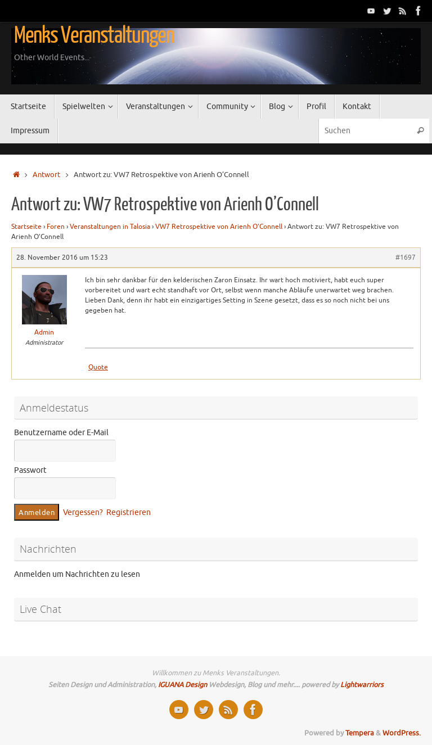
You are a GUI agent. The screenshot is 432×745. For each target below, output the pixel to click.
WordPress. (401, 733)
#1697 (405, 257)
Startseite (26, 226)
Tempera (359, 733)
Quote (98, 367)
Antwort (46, 174)
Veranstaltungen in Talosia (110, 226)
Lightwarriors (362, 684)
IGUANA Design (182, 684)
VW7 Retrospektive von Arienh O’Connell (218, 226)
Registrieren (128, 512)
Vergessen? (83, 512)
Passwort (30, 470)
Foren (56, 226)
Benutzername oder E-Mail (61, 432)
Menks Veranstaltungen (94, 35)
